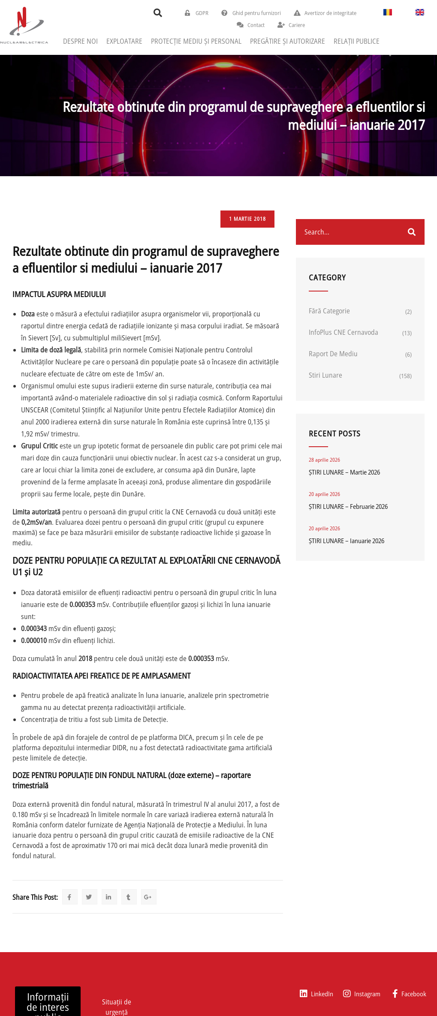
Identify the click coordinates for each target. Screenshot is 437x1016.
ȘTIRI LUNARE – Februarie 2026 (348, 506)
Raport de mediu (333, 353)
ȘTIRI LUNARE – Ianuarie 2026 (346, 540)
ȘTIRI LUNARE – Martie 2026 (344, 472)
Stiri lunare (325, 375)
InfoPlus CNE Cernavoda (343, 332)
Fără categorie (329, 311)
